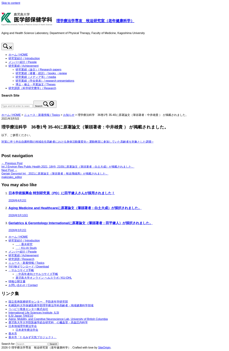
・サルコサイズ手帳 (21, 270)
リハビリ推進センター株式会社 (28, 309)
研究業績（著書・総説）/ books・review (41, 73)
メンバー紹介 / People (22, 62)
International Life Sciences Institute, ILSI (33, 312)
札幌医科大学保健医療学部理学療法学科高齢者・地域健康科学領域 (50, 305)
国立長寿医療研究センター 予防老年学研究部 (38, 301)
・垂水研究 (24, 244)
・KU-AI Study (26, 247)
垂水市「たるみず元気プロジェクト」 (32, 337)
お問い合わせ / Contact (23, 285)
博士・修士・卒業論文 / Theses (36, 84)
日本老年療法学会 (27, 329)
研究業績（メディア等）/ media (36, 76)
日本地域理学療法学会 (22, 326)
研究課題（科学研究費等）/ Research (32, 88)
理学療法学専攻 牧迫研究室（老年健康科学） (95, 21)
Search (38, 106)
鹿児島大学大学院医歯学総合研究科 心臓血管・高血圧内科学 (48, 322)
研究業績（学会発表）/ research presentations (45, 80)
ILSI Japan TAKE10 (20, 315)
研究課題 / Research (21, 259)
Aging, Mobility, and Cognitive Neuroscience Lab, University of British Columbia (58, 319)
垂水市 (12, 333)
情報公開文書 (16, 281)
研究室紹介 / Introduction (24, 58)
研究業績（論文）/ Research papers (38, 69)
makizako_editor (11, 177)
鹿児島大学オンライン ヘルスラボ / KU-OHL (44, 277)
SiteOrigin (104, 347)
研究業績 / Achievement (23, 65)
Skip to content (10, 2)
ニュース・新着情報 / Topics (26, 262)
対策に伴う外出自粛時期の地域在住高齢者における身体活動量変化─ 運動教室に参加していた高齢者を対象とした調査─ (77, 141)
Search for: (8, 343)
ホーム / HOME (18, 54)
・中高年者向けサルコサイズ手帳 (37, 274)
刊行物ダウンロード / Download (28, 266)
